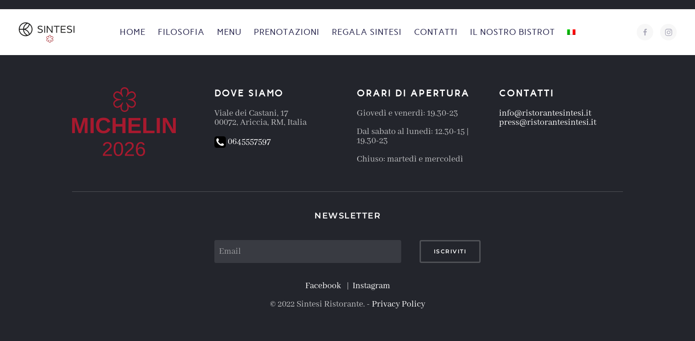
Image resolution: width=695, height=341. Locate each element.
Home (133, 32)
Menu (229, 32)
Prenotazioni (286, 32)
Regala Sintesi (367, 32)
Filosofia (181, 32)
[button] (571, 32)
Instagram (371, 285)
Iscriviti (450, 251)
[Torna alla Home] (47, 32)
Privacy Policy (398, 304)
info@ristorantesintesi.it (545, 113)
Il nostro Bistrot (512, 32)
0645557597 (242, 141)
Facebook (325, 285)
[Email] (307, 251)
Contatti (436, 32)
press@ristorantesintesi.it (547, 122)
